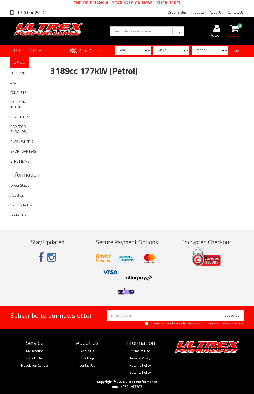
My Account (34, 350)
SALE (19, 62)
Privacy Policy (233, 323)
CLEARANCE (18, 72)
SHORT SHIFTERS (23, 151)
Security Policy (140, 372)
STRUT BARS (20, 161)
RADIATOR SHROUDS (18, 129)
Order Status (177, 12)
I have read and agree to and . (194, 323)
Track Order (34, 358)
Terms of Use (140, 350)
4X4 (13, 82)
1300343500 (30, 12)
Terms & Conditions (201, 323)
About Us (216, 12)
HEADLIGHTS (19, 116)
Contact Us (236, 12)
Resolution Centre (34, 365)
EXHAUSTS (18, 92)
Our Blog (87, 358)
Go (237, 50)
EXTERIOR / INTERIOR (19, 104)
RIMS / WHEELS (21, 141)
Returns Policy (21, 205)
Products (198, 12)
